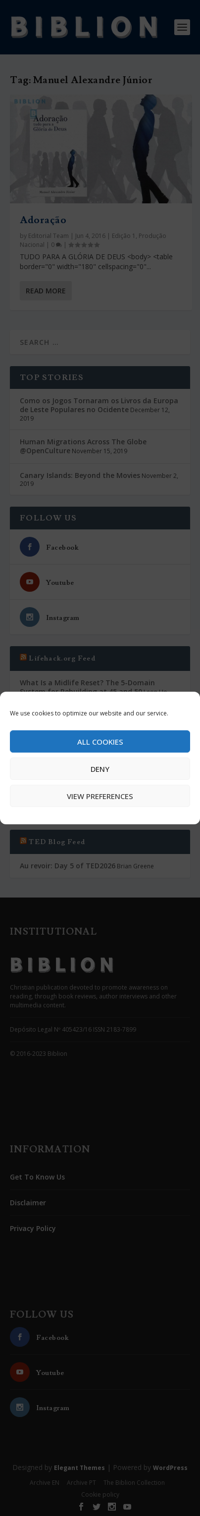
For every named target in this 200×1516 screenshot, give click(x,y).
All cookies (100, 742)
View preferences (100, 796)
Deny (100, 769)
